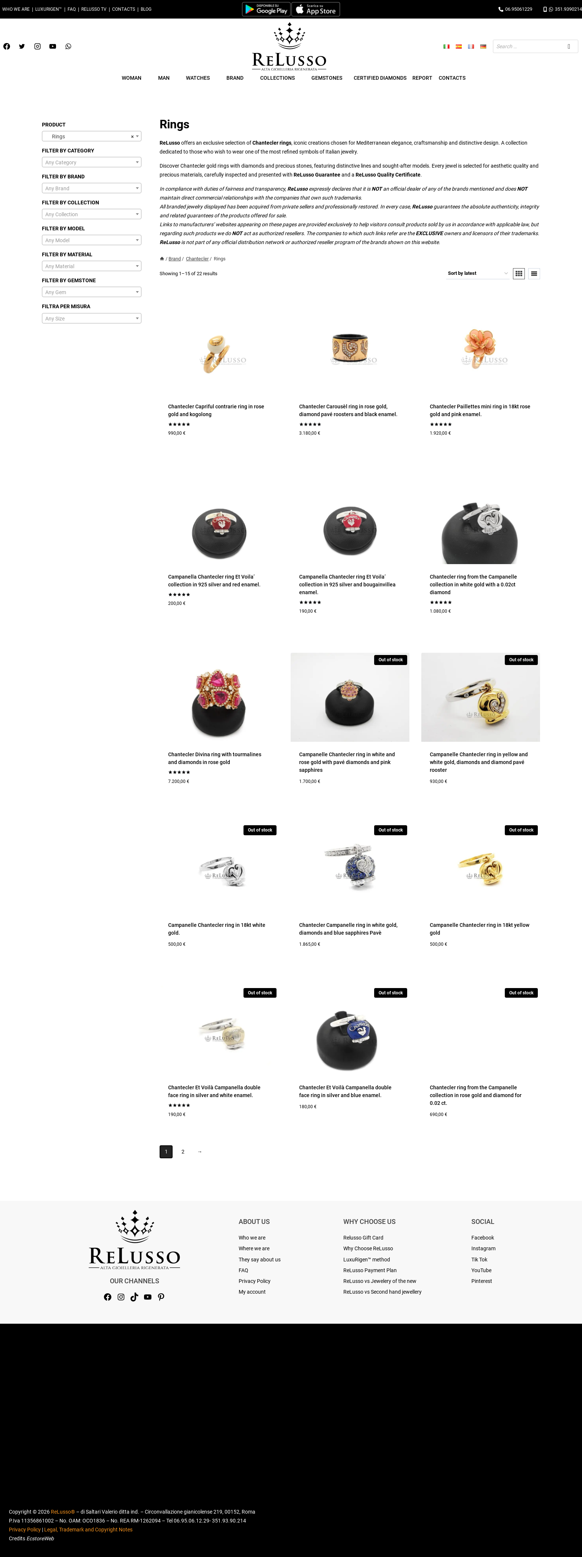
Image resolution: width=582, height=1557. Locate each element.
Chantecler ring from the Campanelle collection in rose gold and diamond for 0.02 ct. (475, 1095)
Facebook (482, 1238)
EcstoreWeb (40, 1538)
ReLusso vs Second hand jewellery (382, 1292)
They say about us (260, 1260)
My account (252, 1292)
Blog (146, 9)
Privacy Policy (255, 1281)
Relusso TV (94, 9)
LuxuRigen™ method (366, 1260)
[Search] (569, 46)
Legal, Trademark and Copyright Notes (88, 1530)
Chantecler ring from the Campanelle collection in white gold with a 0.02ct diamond (473, 584)
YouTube (481, 1270)
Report (422, 78)
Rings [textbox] (89, 136)
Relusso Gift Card (363, 1238)
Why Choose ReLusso (368, 1248)
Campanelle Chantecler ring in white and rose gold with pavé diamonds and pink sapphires (347, 762)
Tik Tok (479, 1260)
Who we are (16, 9)
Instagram (483, 1248)
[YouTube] (52, 46)
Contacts (123, 9)
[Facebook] (6, 46)
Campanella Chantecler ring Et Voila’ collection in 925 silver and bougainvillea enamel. (347, 584)
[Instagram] (37, 46)
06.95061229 (515, 9)
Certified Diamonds (380, 78)
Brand (175, 258)
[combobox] (91, 136)
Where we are (254, 1248)
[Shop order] (478, 273)
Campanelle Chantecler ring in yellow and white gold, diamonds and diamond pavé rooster (479, 762)
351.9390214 (562, 9)
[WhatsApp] (68, 46)
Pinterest (481, 1281)
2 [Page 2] (183, 1152)
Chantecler (197, 258)
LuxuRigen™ (48, 9)
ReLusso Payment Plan (370, 1270)
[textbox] (91, 162)
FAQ (72, 9)
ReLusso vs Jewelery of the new (379, 1281)
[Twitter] (22, 46)
